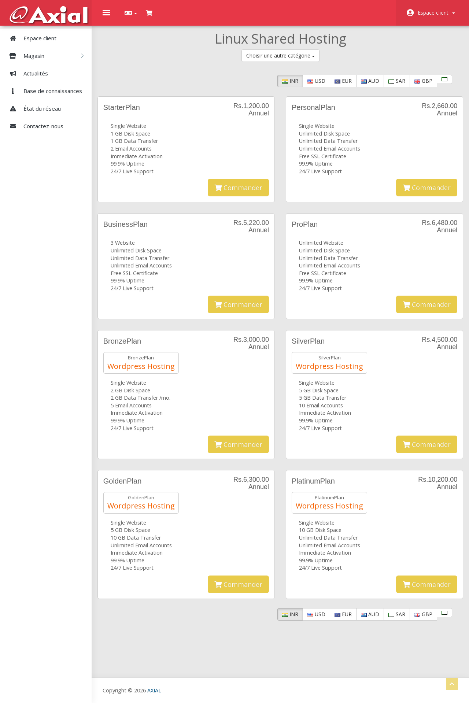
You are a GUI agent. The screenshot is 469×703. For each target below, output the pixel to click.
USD (311, 86)
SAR (391, 86)
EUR (338, 86)
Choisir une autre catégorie (280, 61)
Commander (238, 193)
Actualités (26, 73)
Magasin (44, 55)
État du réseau (32, 108)
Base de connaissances (43, 91)
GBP (418, 86)
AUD (365, 86)
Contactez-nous (33, 126)
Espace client (436, 12)
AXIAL (154, 690)
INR (285, 86)
